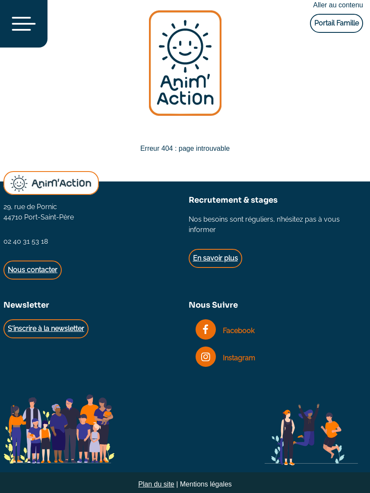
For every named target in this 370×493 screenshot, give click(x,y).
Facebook (225, 331)
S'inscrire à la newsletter (46, 328)
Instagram (225, 358)
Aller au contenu (338, 5)
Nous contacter (32, 270)
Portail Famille (336, 23)
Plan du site (156, 484)
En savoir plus (215, 258)
